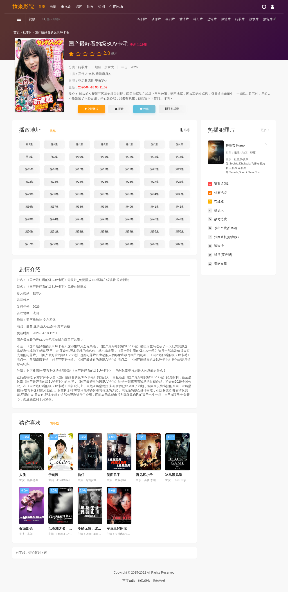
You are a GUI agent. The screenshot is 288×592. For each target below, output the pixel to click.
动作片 (156, 19)
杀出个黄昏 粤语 (222, 228)
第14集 (180, 156)
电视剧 (66, 7)
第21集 (180, 169)
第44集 (54, 219)
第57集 (29, 244)
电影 (53, 7)
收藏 (144, 108)
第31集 (79, 194)
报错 (119, 108)
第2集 (54, 144)
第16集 (54, 169)
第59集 (79, 244)
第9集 (54, 156)
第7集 (179, 144)
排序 (185, 130)
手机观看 (172, 108)
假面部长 (26, 528)
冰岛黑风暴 (173, 475)
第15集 (29, 169)
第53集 (104, 231)
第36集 (29, 206)
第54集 (129, 231)
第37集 (54, 206)
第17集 (79, 169)
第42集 (180, 206)
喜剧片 (170, 19)
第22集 (29, 181)
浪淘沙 (216, 246)
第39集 (104, 206)
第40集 (129, 206)
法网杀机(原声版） (224, 237)
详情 (168, 98)
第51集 (54, 231)
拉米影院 (23, 7)
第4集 (104, 144)
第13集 (154, 156)
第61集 (129, 244)
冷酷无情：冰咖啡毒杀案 (96, 528)
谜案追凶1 (218, 184)
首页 (41, 7)
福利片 (142, 19)
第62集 (154, 244)
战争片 (254, 19)
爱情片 (184, 19)
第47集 (129, 219)
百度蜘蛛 (128, 581)
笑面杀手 (113, 475)
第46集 (104, 219)
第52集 (79, 231)
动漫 (90, 7)
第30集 (54, 194)
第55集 (154, 231)
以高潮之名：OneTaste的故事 (71, 528)
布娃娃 (216, 202)
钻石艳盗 (217, 193)
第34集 (154, 194)
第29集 (29, 194)
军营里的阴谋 (117, 528)
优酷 (53, 131)
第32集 (104, 194)
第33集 (129, 194)
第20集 (154, 169)
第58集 (54, 244)
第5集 (129, 144)
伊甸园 (53, 475)
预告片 (267, 19)
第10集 (79, 156)
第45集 (79, 219)
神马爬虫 (144, 581)
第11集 (104, 156)
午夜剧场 (116, 7)
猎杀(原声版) (220, 255)
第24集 (79, 181)
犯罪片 (240, 19)
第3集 (79, 144)
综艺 (79, 7)
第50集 (29, 231)
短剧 (101, 7)
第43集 (29, 219)
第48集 (154, 219)
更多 (265, 130)
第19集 (129, 169)
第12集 (129, 156)
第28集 (180, 181)
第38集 (79, 206)
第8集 (29, 156)
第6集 (154, 144)
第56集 (180, 231)
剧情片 (226, 19)
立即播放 (91, 108)
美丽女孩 (217, 264)
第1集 (29, 144)
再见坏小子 (144, 475)
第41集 (154, 206)
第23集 (54, 181)
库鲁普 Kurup (235, 145)
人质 (22, 475)
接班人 (216, 210)
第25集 (104, 181)
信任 (81, 475)
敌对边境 (217, 219)
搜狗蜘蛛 (159, 581)
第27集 (154, 181)
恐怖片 (212, 19)
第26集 (129, 181)
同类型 (54, 423)
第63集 (180, 244)
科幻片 (198, 19)
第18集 (104, 169)
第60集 (104, 244)
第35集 (180, 194)
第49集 (180, 219)
